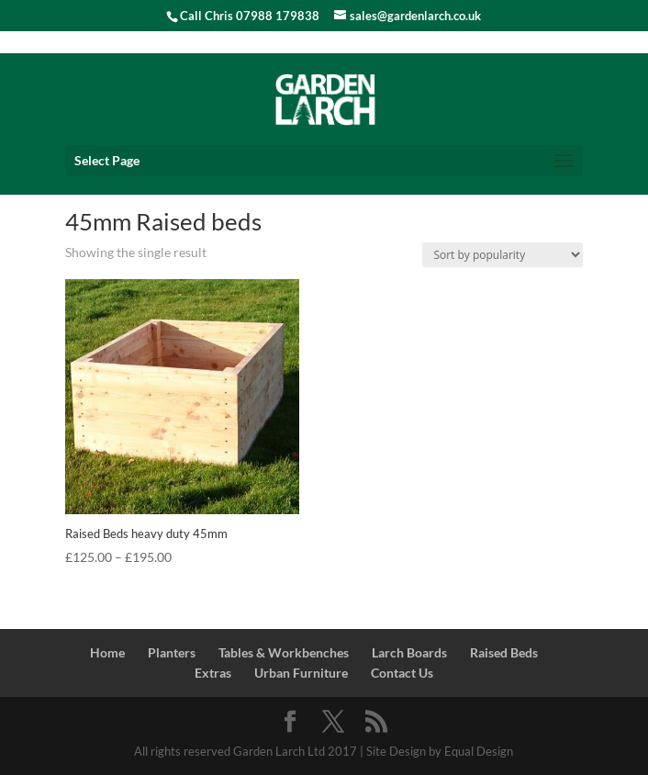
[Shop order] (502, 254)
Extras (213, 672)
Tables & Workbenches (283, 652)
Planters (172, 652)
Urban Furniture (301, 672)
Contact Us (402, 672)
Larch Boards (409, 652)
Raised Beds (504, 652)
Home (107, 652)
